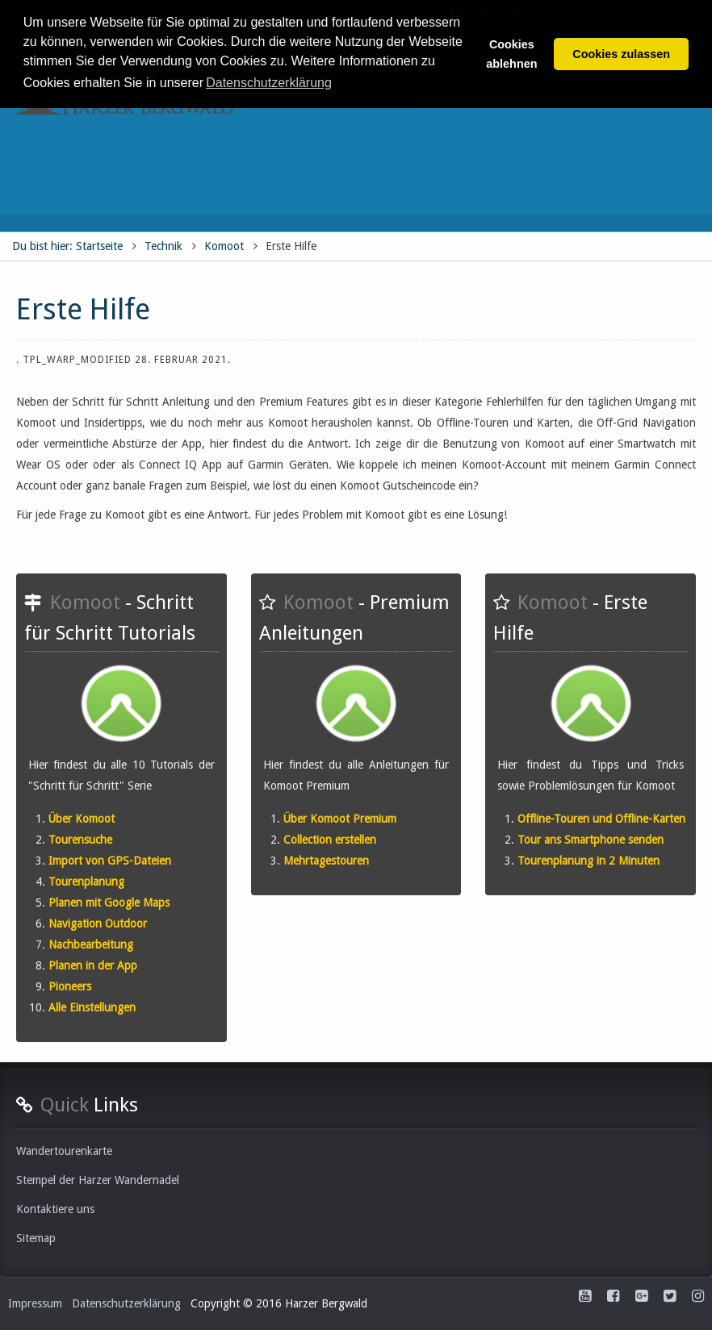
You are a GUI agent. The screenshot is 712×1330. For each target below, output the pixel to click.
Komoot (224, 246)
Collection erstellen (329, 839)
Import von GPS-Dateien (109, 860)
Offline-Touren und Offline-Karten (601, 818)
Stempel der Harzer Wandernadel (97, 1180)
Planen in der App (92, 965)
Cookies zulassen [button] (621, 54)
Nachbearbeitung (90, 944)
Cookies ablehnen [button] (511, 54)
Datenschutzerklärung (126, 1303)
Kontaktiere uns (55, 1209)
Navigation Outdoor (97, 923)
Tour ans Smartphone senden (590, 839)
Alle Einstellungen (92, 1007)
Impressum (35, 1303)
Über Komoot (81, 818)
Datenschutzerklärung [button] (269, 83)
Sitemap (36, 1238)
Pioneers (69, 986)
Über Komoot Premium (339, 818)
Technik (163, 246)
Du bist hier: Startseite (67, 246)
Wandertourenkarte (64, 1150)
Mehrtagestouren (326, 860)
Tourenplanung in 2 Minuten (588, 860)
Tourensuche (80, 839)
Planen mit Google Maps (109, 902)
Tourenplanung (86, 881)
